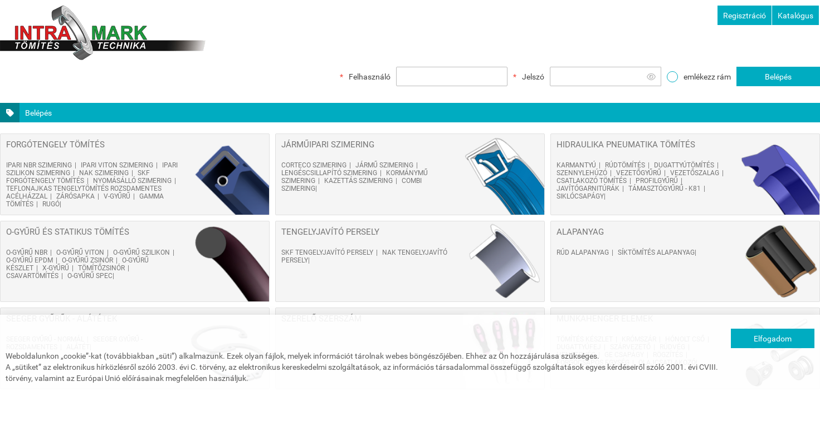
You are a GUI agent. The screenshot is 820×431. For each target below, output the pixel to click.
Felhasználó (370, 76)
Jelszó (533, 76)
